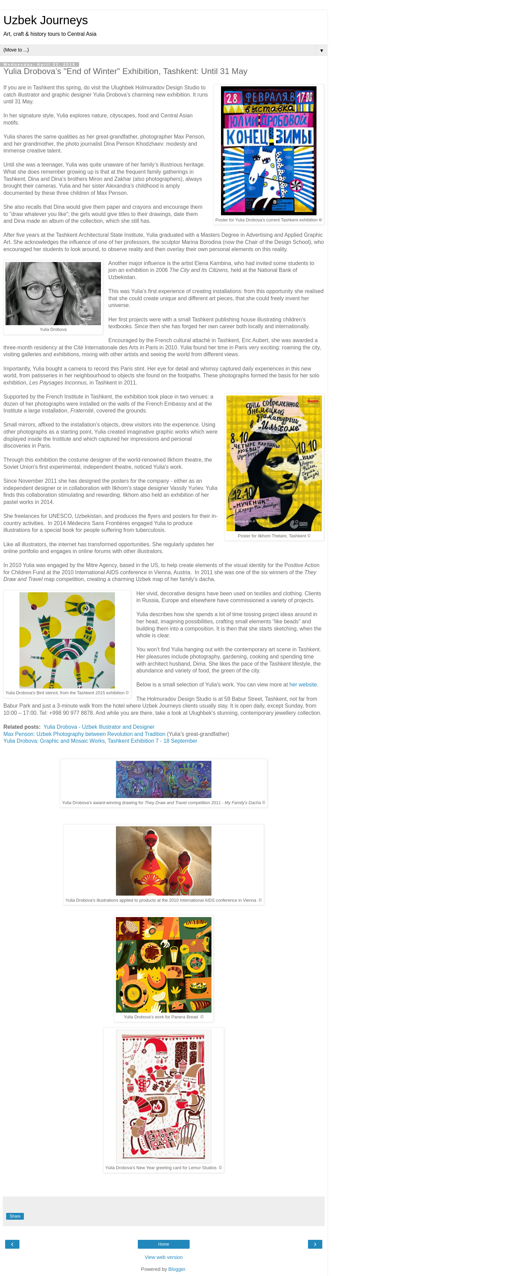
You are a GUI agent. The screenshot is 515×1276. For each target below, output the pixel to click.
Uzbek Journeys (45, 20)
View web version (164, 1257)
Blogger (176, 1269)
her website (303, 684)
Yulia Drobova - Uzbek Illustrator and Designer (99, 727)
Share (15, 1216)
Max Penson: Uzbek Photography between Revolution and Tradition (84, 734)
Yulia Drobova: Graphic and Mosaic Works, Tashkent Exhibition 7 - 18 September (100, 741)
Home (163, 1244)
